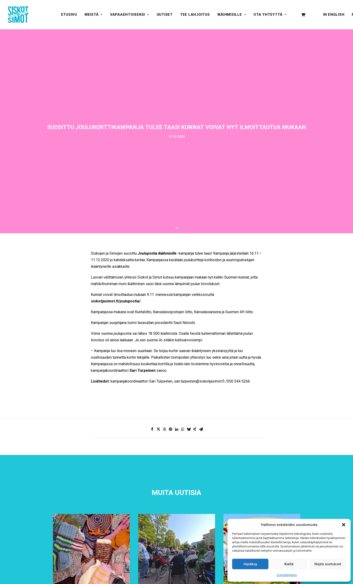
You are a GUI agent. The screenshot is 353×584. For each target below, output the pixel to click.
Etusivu (69, 14)
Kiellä (289, 564)
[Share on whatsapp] (183, 429)
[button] (343, 524)
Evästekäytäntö (287, 575)
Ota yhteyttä (269, 14)
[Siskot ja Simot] (18, 14)
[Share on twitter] (158, 429)
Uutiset (165, 14)
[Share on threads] (164, 429)
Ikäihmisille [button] (231, 14)
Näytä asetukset (327, 564)
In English (334, 14)
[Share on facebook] (152, 429)
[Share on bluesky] (189, 429)
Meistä (94, 14)
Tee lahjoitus (195, 14)
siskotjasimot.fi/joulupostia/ (116, 301)
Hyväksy (250, 564)
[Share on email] (201, 429)
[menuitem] (69, 14)
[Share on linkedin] (176, 429)
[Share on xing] (195, 429)
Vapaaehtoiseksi (129, 14)
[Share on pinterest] (170, 429)
